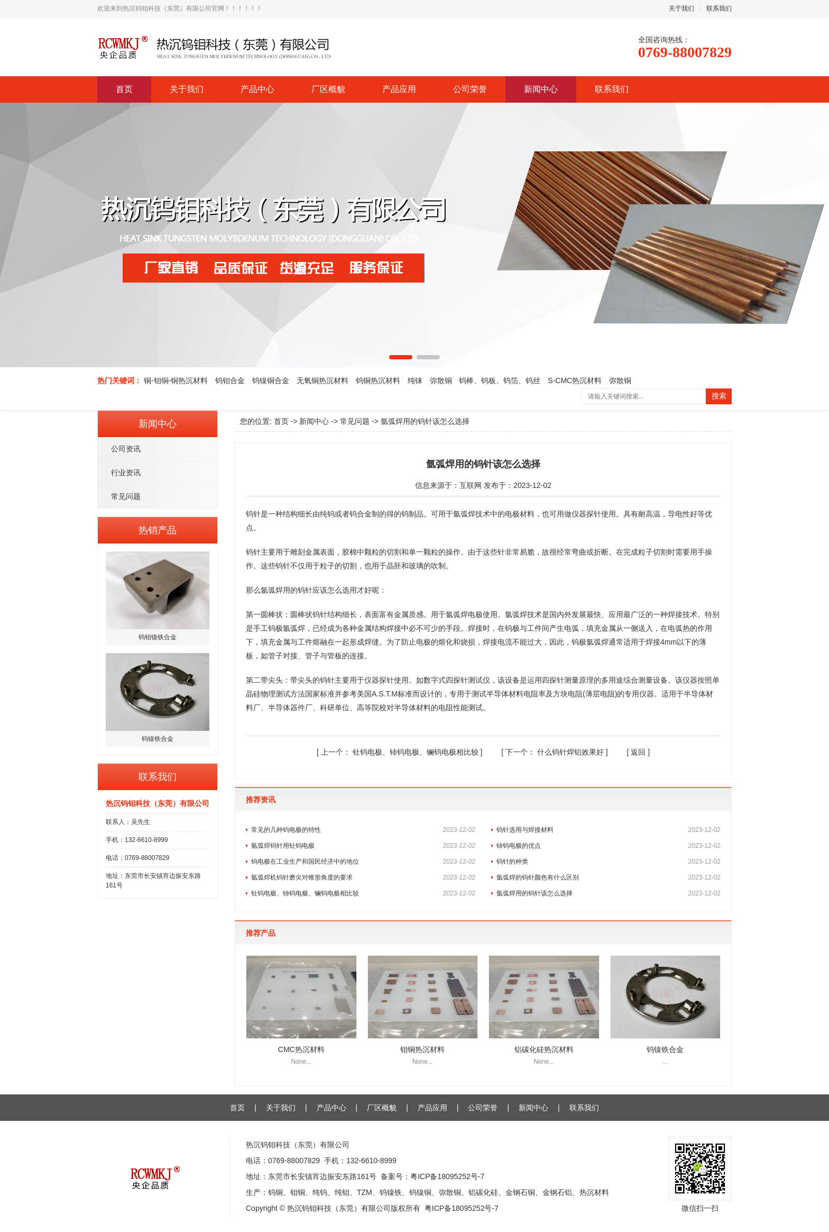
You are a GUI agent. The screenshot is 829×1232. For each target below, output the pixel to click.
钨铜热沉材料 (378, 380)
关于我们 (681, 8)
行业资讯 (126, 472)
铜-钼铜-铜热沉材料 (176, 380)
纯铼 (415, 380)
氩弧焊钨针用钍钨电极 (363, 846)
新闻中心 (541, 89)
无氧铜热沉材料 (322, 380)
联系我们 (719, 8)
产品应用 (399, 89)
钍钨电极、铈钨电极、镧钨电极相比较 (401, 752)
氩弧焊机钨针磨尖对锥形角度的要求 (363, 877)
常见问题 (126, 496)
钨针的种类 (608, 861)
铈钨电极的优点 (608, 846)
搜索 (719, 396)
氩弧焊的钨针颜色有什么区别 (608, 877)
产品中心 (257, 89)
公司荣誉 (470, 89)
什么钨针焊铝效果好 (555, 752)
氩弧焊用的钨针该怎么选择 (608, 893)
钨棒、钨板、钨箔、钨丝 (499, 380)
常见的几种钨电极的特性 (363, 830)
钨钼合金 (230, 380)
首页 (124, 89)
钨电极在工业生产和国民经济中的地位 (363, 861)
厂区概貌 (328, 89)
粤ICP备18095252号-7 (447, 1176)
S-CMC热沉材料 (575, 380)
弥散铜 (441, 380)
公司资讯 (126, 449)
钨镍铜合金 (270, 380)
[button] (400, 357)
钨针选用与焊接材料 (608, 830)
